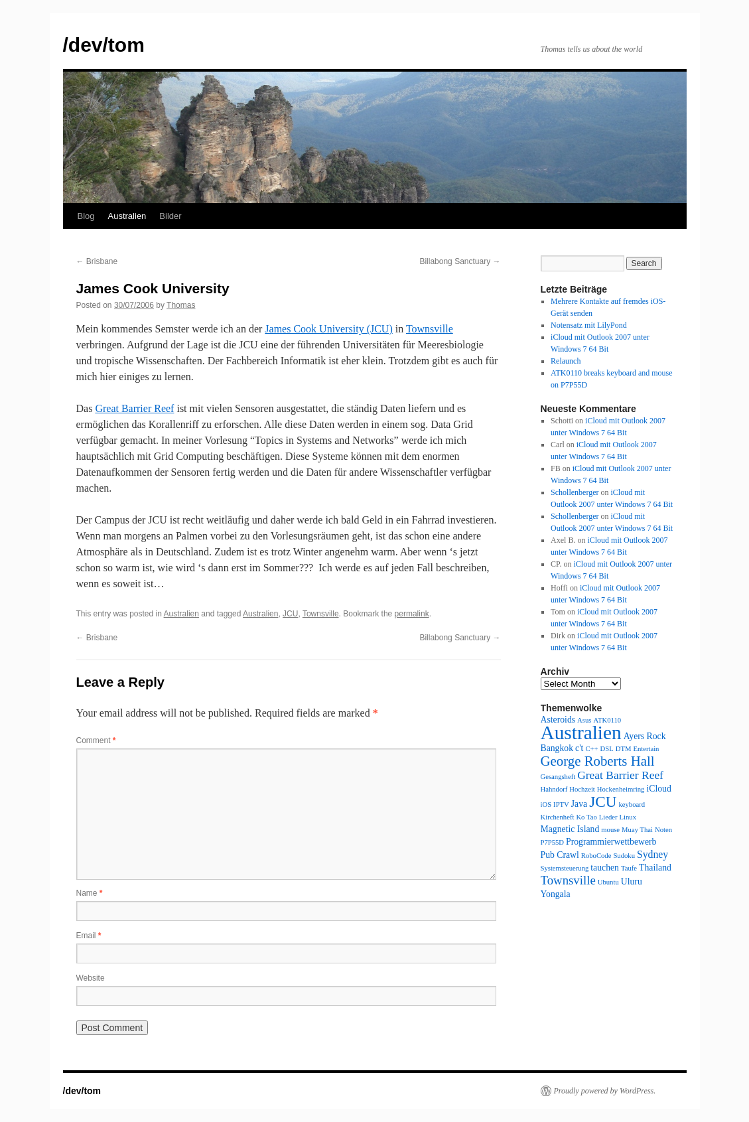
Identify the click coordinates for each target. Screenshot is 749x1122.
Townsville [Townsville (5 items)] (568, 880)
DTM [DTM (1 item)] (624, 748)
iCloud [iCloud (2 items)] (658, 789)
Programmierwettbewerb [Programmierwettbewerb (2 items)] (611, 842)
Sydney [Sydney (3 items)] (652, 854)
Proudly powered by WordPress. (605, 1090)
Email (89, 935)
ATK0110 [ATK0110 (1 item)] (607, 720)
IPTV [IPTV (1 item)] (561, 804)
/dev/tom (104, 45)
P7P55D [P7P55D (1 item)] (553, 842)
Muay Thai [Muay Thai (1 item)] (637, 829)
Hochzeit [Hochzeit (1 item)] (581, 789)
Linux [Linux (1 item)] (628, 817)
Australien (127, 216)
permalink (412, 613)
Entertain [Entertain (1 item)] (646, 748)
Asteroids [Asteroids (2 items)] (558, 720)
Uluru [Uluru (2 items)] (631, 881)
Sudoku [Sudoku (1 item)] (624, 855)
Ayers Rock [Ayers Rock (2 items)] (645, 736)
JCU (290, 613)
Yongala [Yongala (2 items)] (556, 894)
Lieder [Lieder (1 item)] (608, 817)
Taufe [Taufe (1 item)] (629, 868)
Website (90, 978)
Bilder (170, 216)
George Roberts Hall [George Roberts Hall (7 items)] (598, 761)
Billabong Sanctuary (459, 261)
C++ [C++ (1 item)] (591, 748)
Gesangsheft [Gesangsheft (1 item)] (558, 776)
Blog (86, 216)
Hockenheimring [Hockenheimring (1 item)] (621, 789)
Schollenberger (574, 492)
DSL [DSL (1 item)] (607, 748)
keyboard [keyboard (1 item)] (631, 804)
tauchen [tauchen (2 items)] (604, 868)
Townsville (429, 328)
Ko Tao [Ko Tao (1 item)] (586, 817)
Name (89, 893)
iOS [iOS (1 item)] (546, 804)
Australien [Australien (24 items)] (581, 732)
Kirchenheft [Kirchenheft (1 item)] (558, 817)
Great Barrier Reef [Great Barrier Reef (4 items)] (620, 775)
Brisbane (97, 261)
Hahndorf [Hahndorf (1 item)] (554, 789)
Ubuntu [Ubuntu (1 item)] (608, 882)
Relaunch (565, 361)
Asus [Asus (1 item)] (584, 720)
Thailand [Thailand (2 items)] (655, 868)
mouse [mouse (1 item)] (610, 829)
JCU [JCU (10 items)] (602, 801)
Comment (96, 740)
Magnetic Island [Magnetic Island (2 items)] (570, 829)
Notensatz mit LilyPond (589, 325)
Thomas (181, 305)
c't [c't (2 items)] (579, 748)
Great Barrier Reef (134, 408)
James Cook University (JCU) (328, 328)
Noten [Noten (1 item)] (663, 829)
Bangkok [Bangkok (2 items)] (557, 748)
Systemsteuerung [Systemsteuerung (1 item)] (565, 868)
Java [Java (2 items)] (579, 804)
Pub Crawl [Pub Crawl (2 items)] (560, 855)
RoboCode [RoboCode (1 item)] (596, 855)
